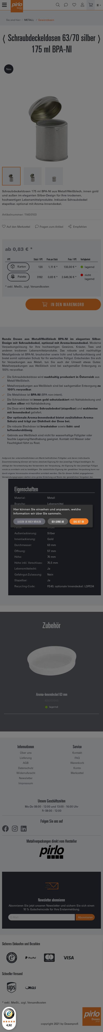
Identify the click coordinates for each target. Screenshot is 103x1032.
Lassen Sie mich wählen (29, 521)
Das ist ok (79, 521)
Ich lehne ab (58, 521)
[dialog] (51, 516)
